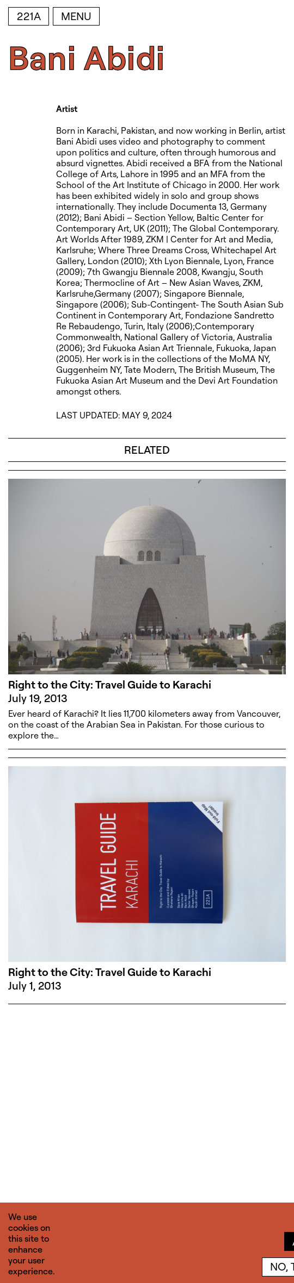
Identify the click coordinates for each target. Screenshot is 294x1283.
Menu (76, 16)
